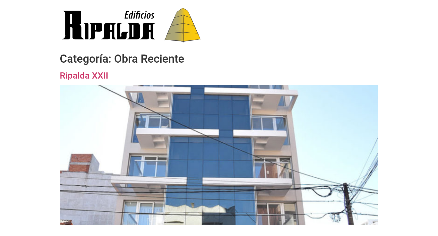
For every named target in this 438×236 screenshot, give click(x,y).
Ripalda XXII (84, 75)
